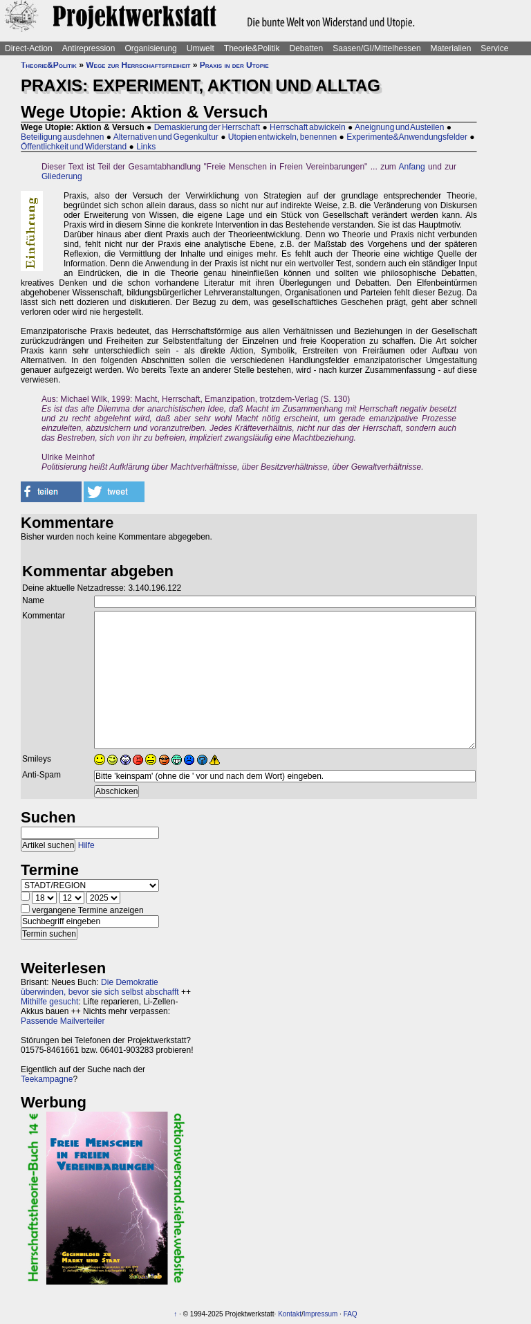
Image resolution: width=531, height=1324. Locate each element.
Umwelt (200, 48)
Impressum (320, 1314)
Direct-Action (29, 48)
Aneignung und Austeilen (399, 127)
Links (146, 146)
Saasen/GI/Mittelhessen (376, 48)
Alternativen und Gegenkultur (165, 137)
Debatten (307, 48)
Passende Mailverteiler (62, 1021)
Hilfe (86, 845)
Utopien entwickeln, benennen (282, 137)
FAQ (350, 1314)
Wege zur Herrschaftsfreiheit (138, 65)
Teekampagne (47, 1079)
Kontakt (289, 1314)
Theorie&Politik (252, 48)
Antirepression (88, 48)
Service (494, 48)
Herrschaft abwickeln (308, 127)
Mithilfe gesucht (49, 1001)
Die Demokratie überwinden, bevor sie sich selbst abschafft (100, 987)
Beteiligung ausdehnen (62, 137)
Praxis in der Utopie (234, 65)
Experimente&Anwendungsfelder (406, 137)
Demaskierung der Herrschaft (207, 127)
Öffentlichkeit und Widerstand (74, 146)
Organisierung (150, 48)
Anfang (412, 167)
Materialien (451, 48)
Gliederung (61, 176)
